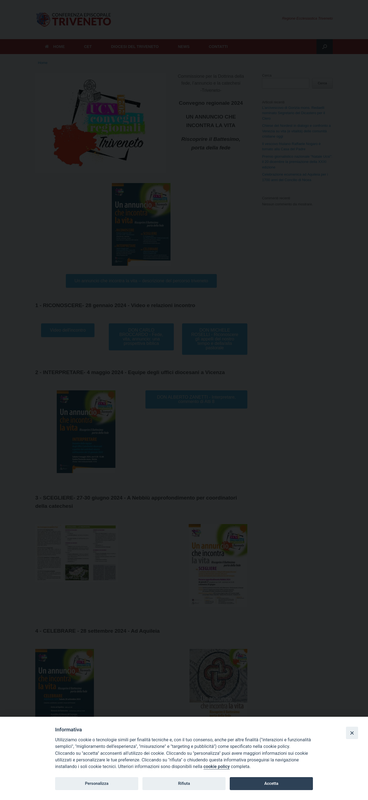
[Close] (352, 733)
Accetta (271, 783)
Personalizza (96, 783)
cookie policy (217, 766)
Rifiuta (184, 783)
